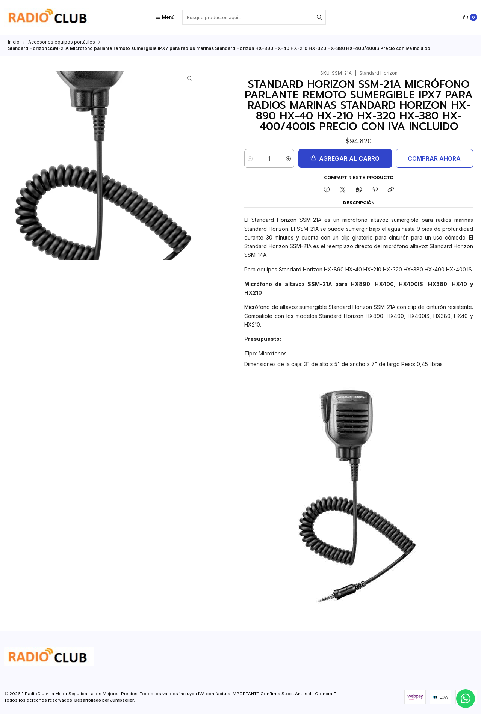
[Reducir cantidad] (250, 158)
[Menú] (164, 17)
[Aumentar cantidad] (292, 158)
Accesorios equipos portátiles (61, 42)
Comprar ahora (431, 158)
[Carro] (470, 17)
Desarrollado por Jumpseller (104, 700)
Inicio (14, 42)
